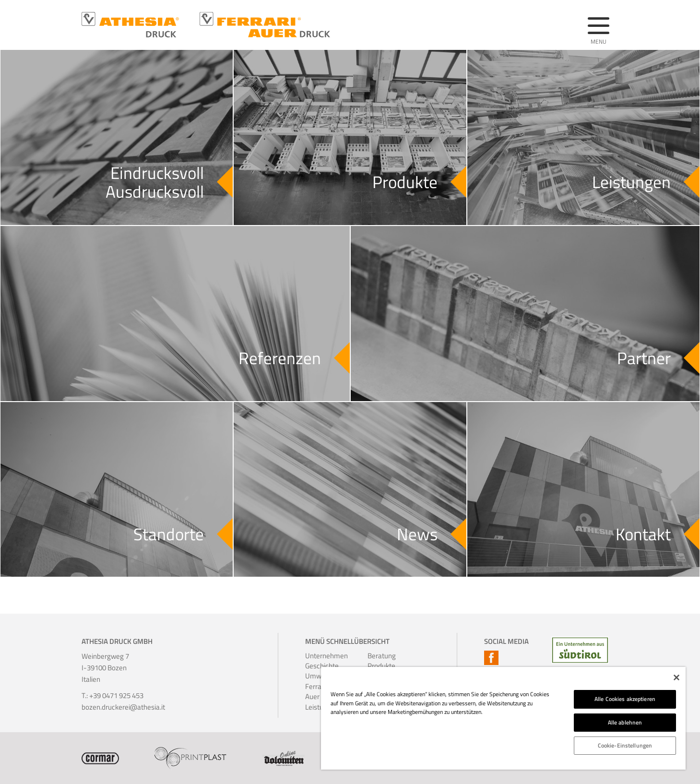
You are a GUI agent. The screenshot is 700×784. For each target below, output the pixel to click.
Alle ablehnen (625, 722)
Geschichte (318, 666)
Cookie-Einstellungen (625, 745)
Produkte (380, 666)
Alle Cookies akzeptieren (624, 698)
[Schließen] (676, 677)
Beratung (380, 656)
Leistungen (318, 707)
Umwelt (317, 676)
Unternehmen (318, 656)
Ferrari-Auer (317, 691)
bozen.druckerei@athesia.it (123, 707)
